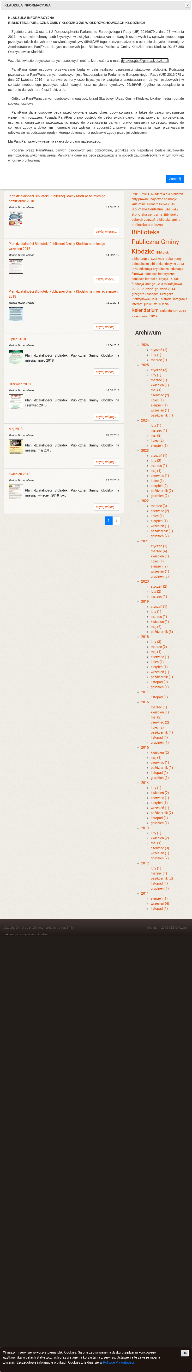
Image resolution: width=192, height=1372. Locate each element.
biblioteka (172, 209)
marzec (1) (159, 360)
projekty (51, 927)
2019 (145, 601)
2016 (145, 702)
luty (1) (156, 355)
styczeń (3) (159, 370)
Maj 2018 (16, 429)
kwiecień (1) (160, 385)
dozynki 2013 (174, 264)
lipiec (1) (157, 400)
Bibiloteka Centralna (147, 209)
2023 (145, 450)
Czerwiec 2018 (20, 384)
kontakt (43, 934)
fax (176, 279)
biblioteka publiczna (147, 225)
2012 (145, 863)
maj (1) (156, 390)
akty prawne (140, 199)
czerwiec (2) (160, 395)
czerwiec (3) (160, 848)
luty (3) (156, 642)
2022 (145, 501)
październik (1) (162, 415)
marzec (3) (159, 506)
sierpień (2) (159, 486)
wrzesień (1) (160, 410)
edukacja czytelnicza (154, 269)
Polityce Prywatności (118, 1362)
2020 (145, 581)
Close (187, 5)
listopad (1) (159, 682)
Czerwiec (157, 259)
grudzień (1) (160, 687)
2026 (145, 345)
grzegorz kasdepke (145, 294)
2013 (136, 194)
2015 (145, 747)
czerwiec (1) (160, 476)
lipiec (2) (157, 440)
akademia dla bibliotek (167, 194)
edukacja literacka (144, 279)
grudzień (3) (160, 576)
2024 (145, 420)
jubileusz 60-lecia (156, 304)
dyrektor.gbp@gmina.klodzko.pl (144, 61)
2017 (145, 692)
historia (166, 299)
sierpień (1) (159, 405)
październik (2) (162, 491)
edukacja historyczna (159, 274)
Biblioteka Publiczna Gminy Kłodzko (155, 241)
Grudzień (146, 289)
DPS (135, 269)
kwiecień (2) (160, 752)
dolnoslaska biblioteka (147, 264)
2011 (145, 893)
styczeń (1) (159, 350)
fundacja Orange (143, 284)
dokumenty (173, 259)
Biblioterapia (140, 259)
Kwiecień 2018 (19, 474)
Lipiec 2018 (17, 339)
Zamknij (175, 179)
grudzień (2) (160, 496)
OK (185, 1353)
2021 (145, 541)
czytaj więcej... (106, 231)
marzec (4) (159, 551)
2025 (145, 365)
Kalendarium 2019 (144, 316)
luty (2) (156, 461)
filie (71, 927)
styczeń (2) (159, 586)
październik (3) (162, 632)
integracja (180, 299)
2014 (145, 194)
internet (137, 304)
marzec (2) (159, 647)
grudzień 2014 (165, 289)
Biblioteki (162, 252)
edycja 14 (166, 279)
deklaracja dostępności (20, 934)
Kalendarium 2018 (173, 311)
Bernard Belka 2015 (161, 204)
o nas (62, 927)
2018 (145, 637)
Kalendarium (145, 310)
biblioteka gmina (168, 219)
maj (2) (156, 435)
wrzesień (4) (160, 903)
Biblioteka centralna (147, 214)
